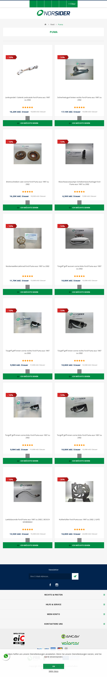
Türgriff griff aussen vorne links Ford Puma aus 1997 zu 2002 (79, 267)
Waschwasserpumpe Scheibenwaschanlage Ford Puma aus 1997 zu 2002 (79, 182)
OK (53, 666)
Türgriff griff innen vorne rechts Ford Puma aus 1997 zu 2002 (27, 351)
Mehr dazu (53, 671)
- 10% (10, 57)
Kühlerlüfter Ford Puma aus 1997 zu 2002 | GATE (79, 519)
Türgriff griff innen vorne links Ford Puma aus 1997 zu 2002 (27, 436)
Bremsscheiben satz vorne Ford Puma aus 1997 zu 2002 (27, 182)
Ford (52, 24)
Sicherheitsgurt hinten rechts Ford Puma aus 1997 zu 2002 (79, 98)
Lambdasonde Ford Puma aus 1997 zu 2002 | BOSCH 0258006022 (27, 520)
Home (45, 24)
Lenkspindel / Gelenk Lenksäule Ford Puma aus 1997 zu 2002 (27, 98)
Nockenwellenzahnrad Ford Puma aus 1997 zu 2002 (27, 266)
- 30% (62, 479)
